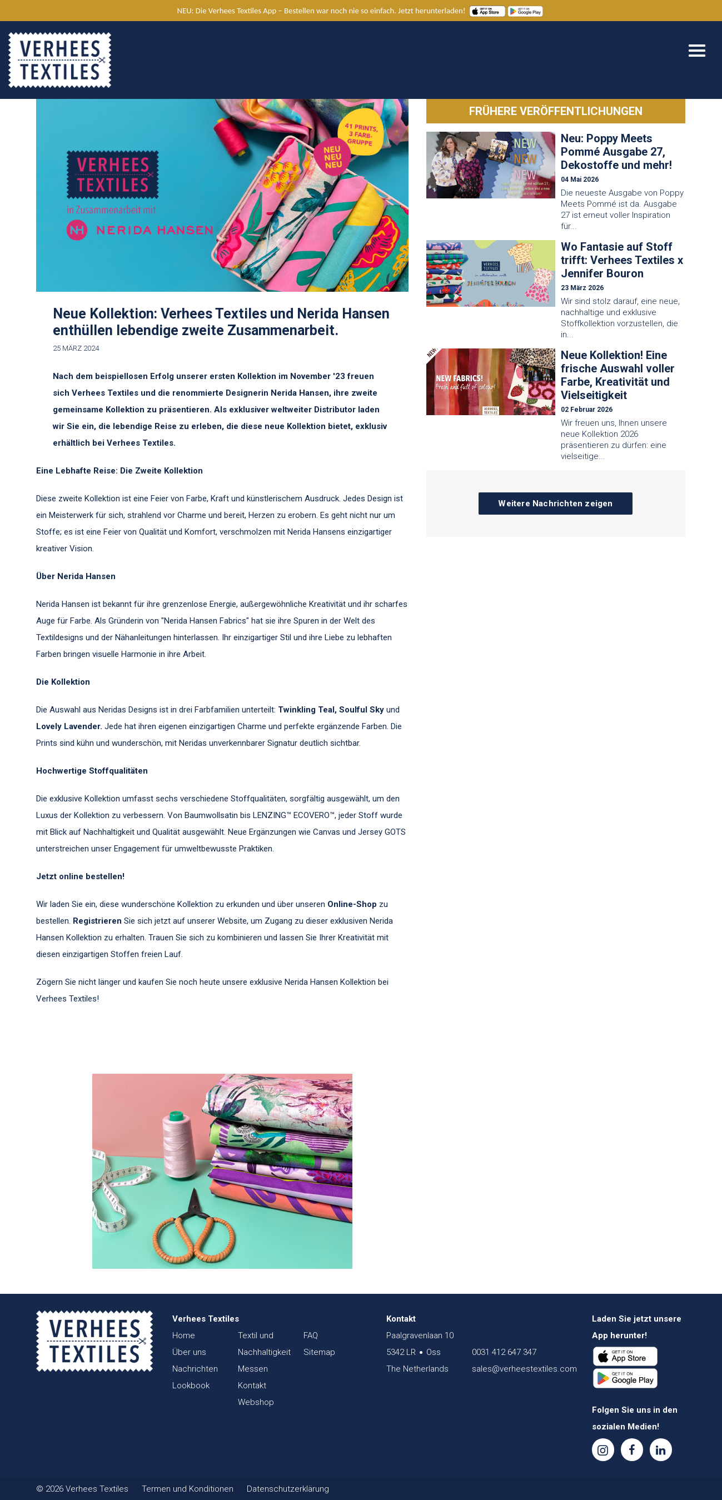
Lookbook (191, 1386)
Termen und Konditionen (187, 1489)
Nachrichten (195, 1369)
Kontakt (252, 1386)
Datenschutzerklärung (288, 1489)
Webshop (256, 1402)
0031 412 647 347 (504, 1352)
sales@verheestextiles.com (524, 1369)
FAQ (310, 1335)
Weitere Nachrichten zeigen (555, 504)
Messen (253, 1369)
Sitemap (319, 1352)
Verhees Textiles (59, 60)
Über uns (189, 1352)
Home (183, 1335)
